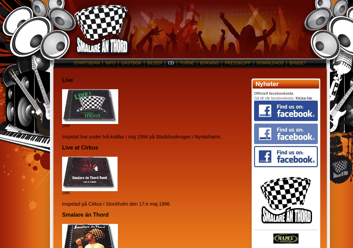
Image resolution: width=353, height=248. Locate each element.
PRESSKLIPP (238, 63)
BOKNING (209, 63)
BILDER (154, 63)
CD (171, 63)
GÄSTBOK (131, 63)
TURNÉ (187, 63)
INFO (110, 63)
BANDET (298, 63)
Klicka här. (304, 98)
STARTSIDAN (87, 63)
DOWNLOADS (270, 63)
